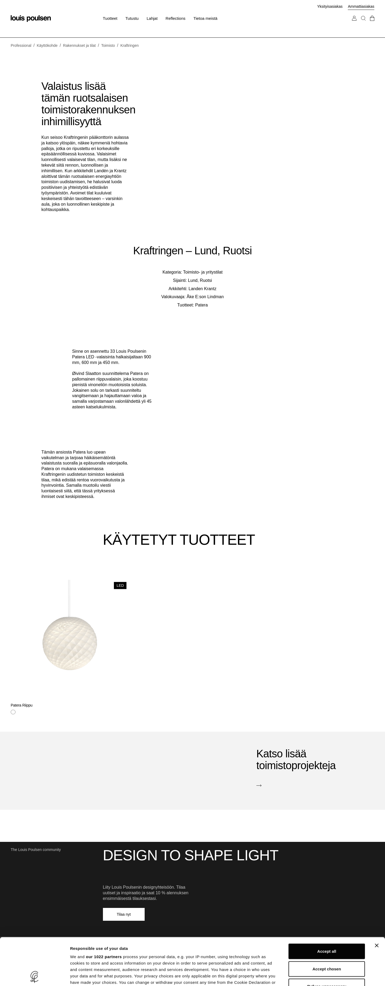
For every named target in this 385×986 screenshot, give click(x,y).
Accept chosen (327, 921)
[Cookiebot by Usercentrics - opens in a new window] (34, 976)
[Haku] (363, 23)
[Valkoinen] (13, 712)
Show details (280, 975)
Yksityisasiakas (329, 6)
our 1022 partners (104, 909)
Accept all (326, 904)
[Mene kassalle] (372, 23)
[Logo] (31, 18)
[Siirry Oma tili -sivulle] (354, 23)
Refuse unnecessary (326, 939)
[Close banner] (377, 898)
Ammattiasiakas (361, 6)
